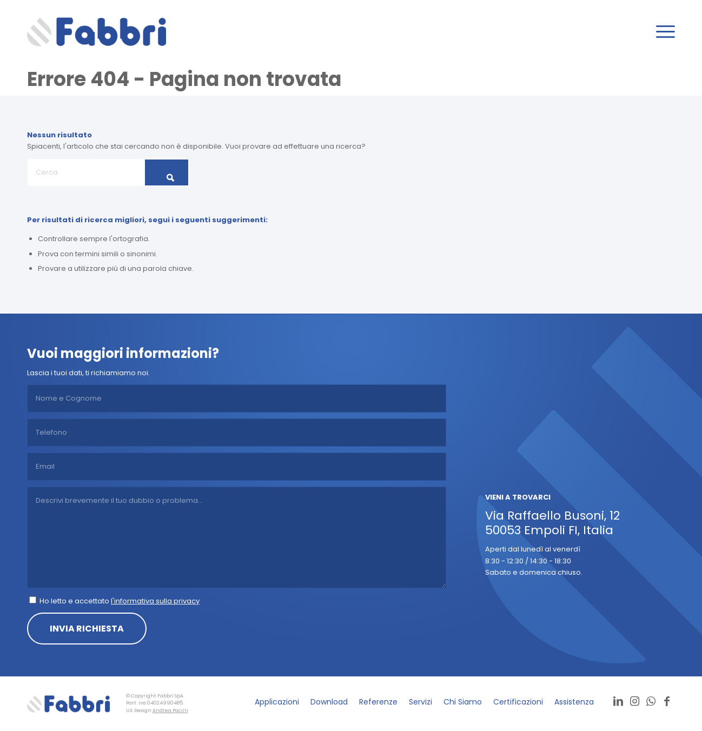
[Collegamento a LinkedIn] (618, 701)
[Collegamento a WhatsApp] (651, 701)
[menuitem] (662, 32)
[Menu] (662, 32)
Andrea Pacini (170, 710)
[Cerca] (108, 172)
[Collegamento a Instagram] (634, 701)
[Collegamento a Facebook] (667, 701)
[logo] (96, 32)
